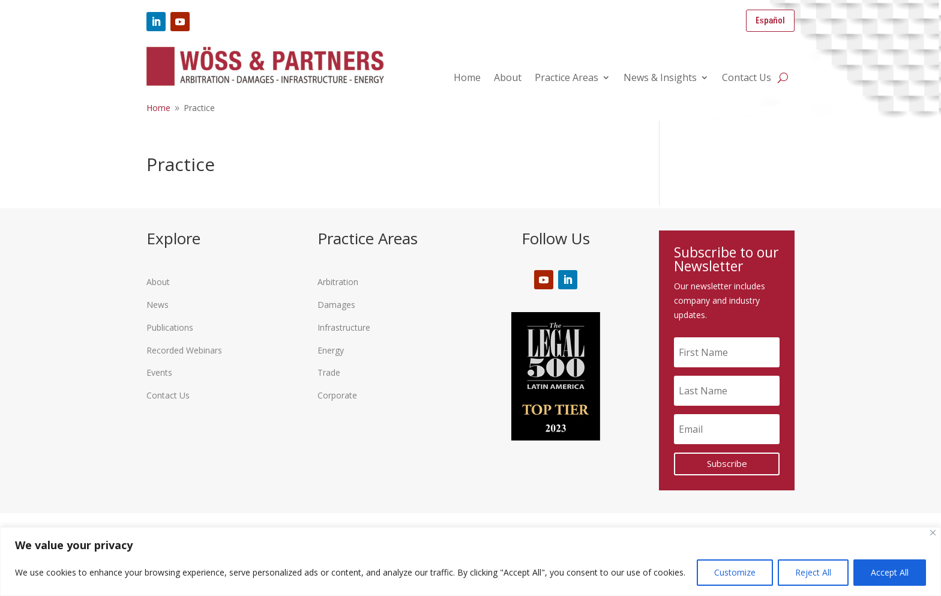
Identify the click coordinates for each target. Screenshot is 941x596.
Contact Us (746, 78)
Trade (328, 372)
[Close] (933, 532)
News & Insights (660, 78)
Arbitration (337, 281)
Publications (169, 327)
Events (159, 372)
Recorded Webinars (184, 350)
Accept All (890, 572)
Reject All (813, 572)
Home (467, 78)
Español (770, 20)
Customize (735, 572)
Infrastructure (343, 327)
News (157, 304)
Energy (330, 350)
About (508, 78)
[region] (470, 561)
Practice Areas (566, 78)
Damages (336, 304)
